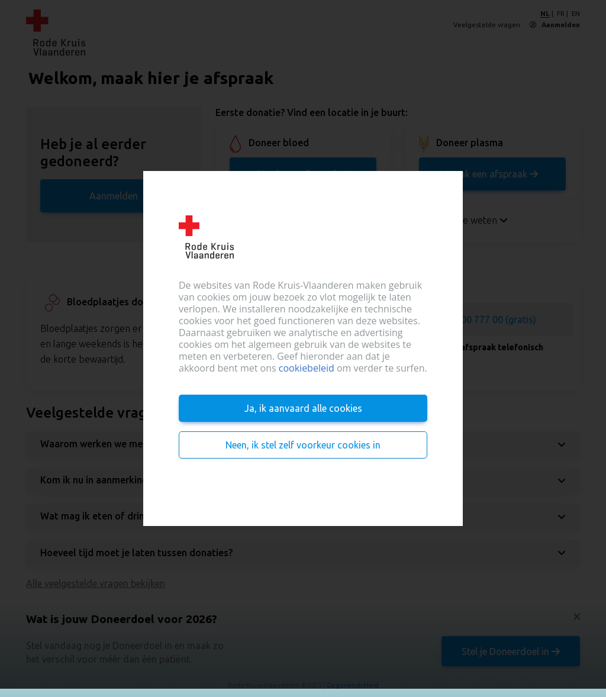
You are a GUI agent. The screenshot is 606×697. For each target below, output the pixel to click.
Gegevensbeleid (353, 685)
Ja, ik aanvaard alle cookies (303, 408)
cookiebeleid (306, 368)
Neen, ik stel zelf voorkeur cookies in (303, 445)
